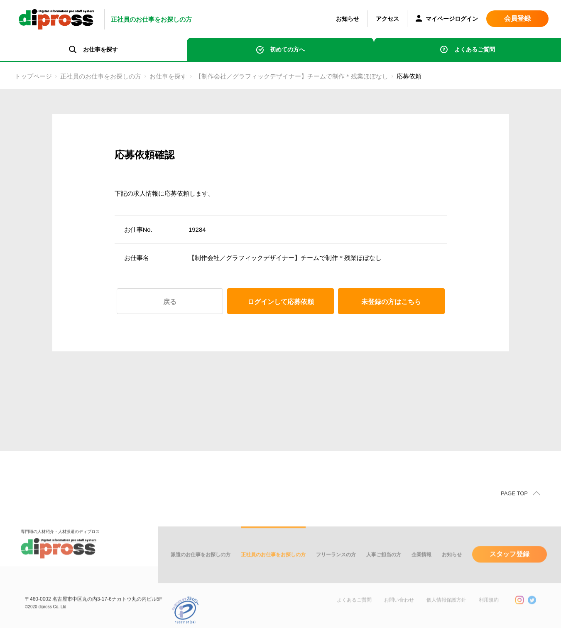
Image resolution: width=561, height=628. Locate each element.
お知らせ (347, 18)
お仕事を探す (168, 76)
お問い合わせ (399, 608)
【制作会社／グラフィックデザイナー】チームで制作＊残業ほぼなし (291, 76)
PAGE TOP (514, 501)
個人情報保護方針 (446, 608)
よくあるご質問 (474, 49)
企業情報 (421, 563)
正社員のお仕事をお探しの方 (100, 76)
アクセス (387, 18)
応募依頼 (409, 76)
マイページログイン (447, 19)
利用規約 (489, 608)
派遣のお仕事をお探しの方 (200, 563)
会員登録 (517, 18)
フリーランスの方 (336, 563)
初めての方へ (287, 49)
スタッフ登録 (509, 562)
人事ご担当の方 (383, 563)
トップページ (33, 76)
